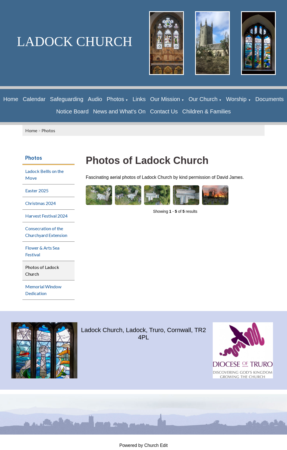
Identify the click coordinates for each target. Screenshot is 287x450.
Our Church (203, 99)
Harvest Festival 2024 (46, 215)
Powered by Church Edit (143, 445)
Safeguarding (66, 99)
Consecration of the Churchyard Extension (46, 232)
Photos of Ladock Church (42, 270)
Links (139, 99)
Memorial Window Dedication (43, 290)
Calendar (34, 99)
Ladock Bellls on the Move (44, 174)
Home (10, 99)
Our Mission (165, 99)
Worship (237, 99)
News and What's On (119, 111)
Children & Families (206, 111)
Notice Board (72, 111)
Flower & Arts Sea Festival (42, 251)
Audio (95, 99)
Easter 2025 (36, 190)
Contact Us (164, 111)
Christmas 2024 (40, 203)
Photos (115, 99)
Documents (269, 99)
